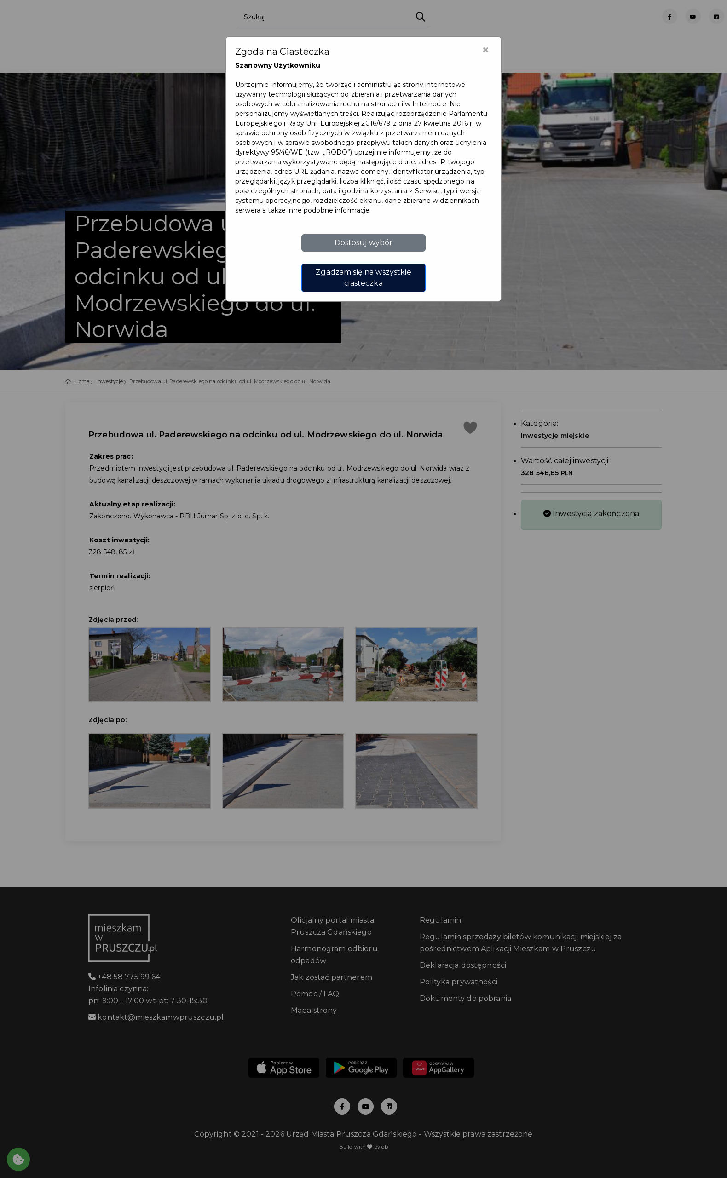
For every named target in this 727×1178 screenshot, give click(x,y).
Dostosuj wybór (364, 242)
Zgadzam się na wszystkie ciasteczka (363, 277)
